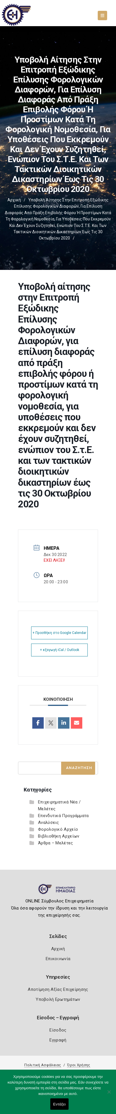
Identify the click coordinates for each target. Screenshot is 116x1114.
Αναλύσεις (48, 822)
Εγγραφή (57, 1040)
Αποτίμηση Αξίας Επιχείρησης (58, 989)
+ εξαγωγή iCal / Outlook (59, 650)
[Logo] (58, 891)
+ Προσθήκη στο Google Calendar (59, 633)
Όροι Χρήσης (78, 1065)
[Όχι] (109, 1094)
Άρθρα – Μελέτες (55, 843)
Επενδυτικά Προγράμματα (63, 815)
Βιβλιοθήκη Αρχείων (58, 836)
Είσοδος (57, 1030)
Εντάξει (59, 1104)
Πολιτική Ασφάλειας (42, 1065)
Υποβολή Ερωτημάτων (58, 999)
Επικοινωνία (58, 958)
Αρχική (14, 200)
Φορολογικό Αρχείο (58, 829)
